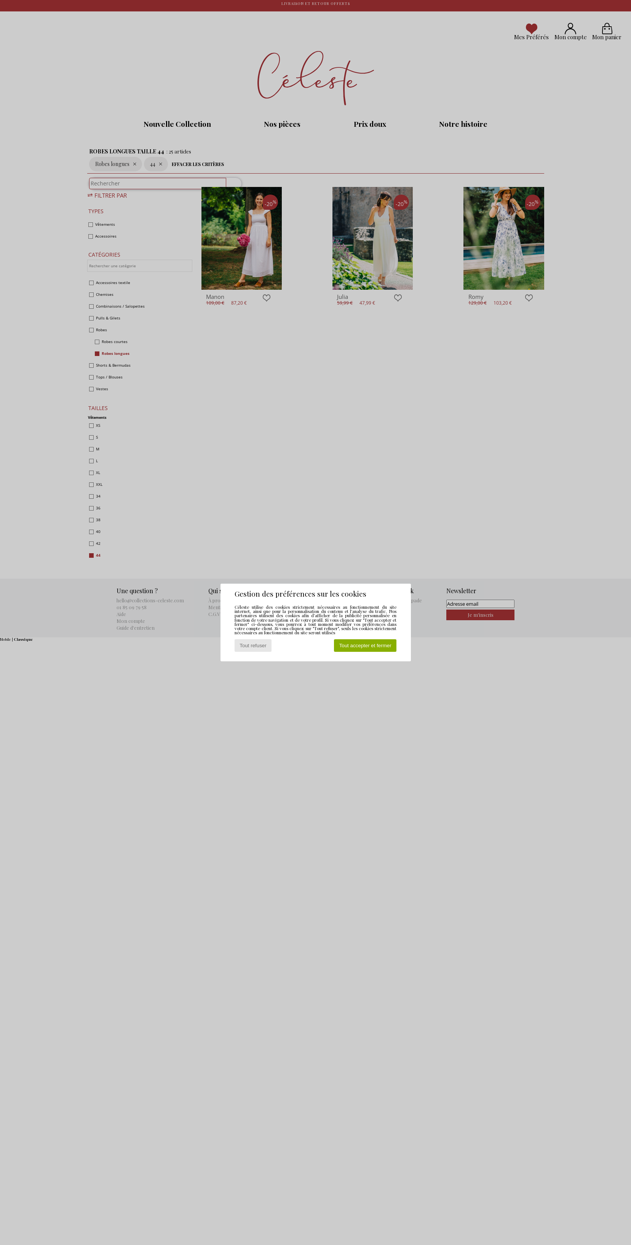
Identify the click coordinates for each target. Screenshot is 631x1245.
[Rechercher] (230, 187)
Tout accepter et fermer (365, 645)
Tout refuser (253, 645)
